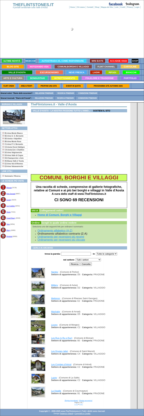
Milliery (54, 285)
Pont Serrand (10, 194)
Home (72, 7)
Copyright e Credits (82, 413)
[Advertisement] (12, 253)
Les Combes (10, 206)
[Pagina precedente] (71, 400)
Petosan (9, 188)
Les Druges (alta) (59, 351)
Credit (122, 7)
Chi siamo (81, 7)
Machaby (55, 311)
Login (137, 7)
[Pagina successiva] (85, 400)
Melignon (55, 298)
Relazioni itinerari (44, 93)
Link (116, 7)
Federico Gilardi (66, 413)
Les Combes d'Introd (61, 364)
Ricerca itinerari (65, 93)
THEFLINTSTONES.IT (33, 4)
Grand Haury (10, 218)
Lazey (54, 377)
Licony (8, 200)
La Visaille (56, 391)
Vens (8, 224)
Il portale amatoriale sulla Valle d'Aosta (30, 7)
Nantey (54, 272)
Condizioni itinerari (87, 93)
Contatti (90, 7)
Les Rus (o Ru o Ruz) (61, 338)
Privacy (130, 7)
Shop (97, 7)
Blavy (8, 230)
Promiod (9, 236)
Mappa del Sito (107, 7)
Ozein (8, 212)
